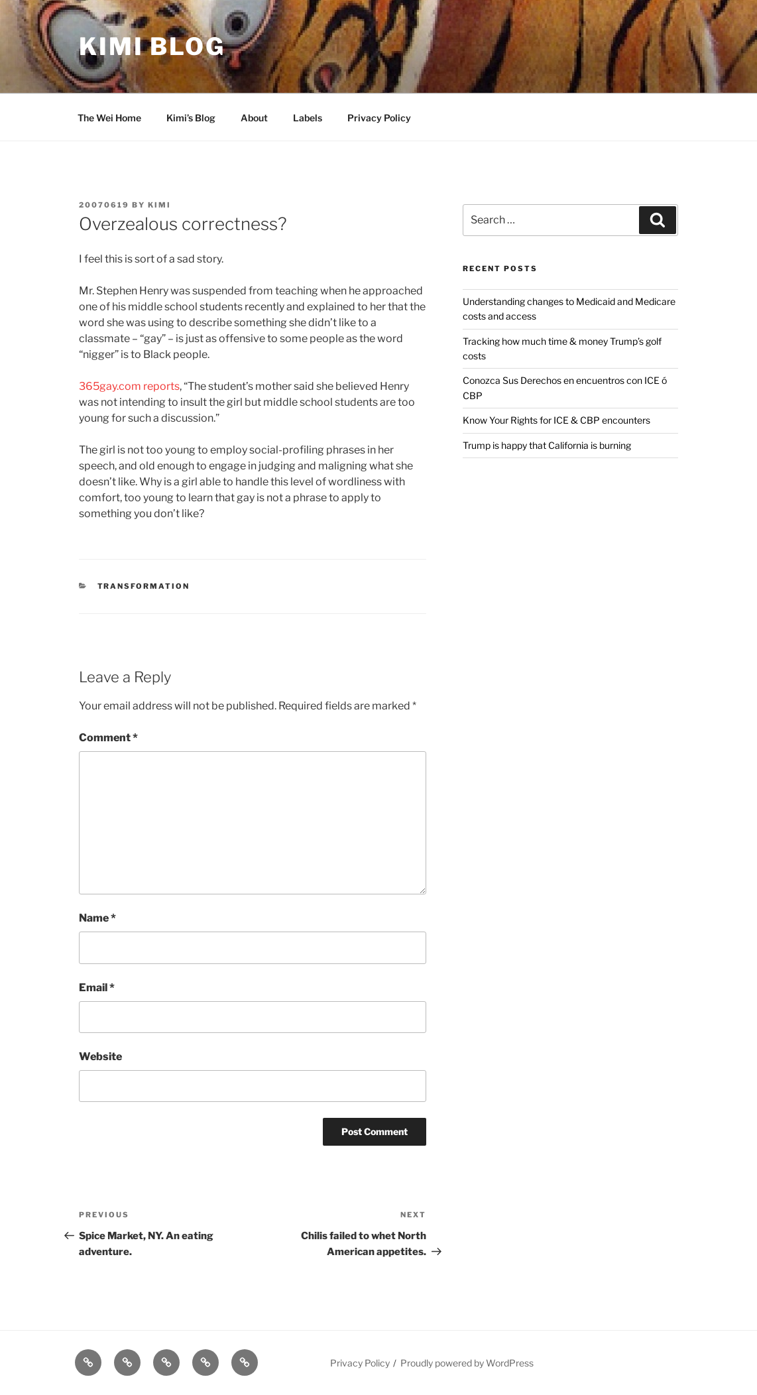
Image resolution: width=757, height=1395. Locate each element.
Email (97, 987)
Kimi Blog (152, 46)
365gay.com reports (129, 386)
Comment (108, 737)
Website (100, 1056)
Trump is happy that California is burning (547, 445)
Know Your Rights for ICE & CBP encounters (556, 420)
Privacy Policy (379, 117)
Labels (307, 117)
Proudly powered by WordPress (467, 1362)
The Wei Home (109, 117)
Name (97, 918)
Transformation (143, 586)
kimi (159, 205)
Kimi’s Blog (190, 117)
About (254, 117)
